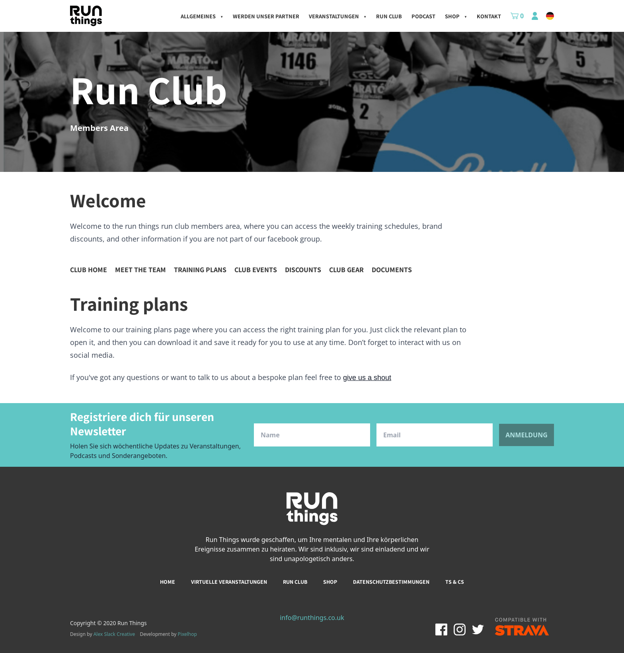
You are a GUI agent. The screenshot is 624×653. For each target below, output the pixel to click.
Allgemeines (202, 16)
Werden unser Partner (266, 16)
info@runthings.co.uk (312, 617)
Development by (168, 634)
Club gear (346, 269)
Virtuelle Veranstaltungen (229, 581)
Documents (392, 269)
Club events (255, 269)
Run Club (389, 16)
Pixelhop (187, 634)
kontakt (489, 16)
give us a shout (367, 378)
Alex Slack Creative (114, 634)
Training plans (200, 269)
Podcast (423, 16)
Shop (456, 16)
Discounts (303, 269)
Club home (88, 269)
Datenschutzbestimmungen (391, 581)
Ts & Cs (454, 581)
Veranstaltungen (338, 16)
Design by (102, 634)
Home (167, 581)
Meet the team (140, 269)
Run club (295, 581)
